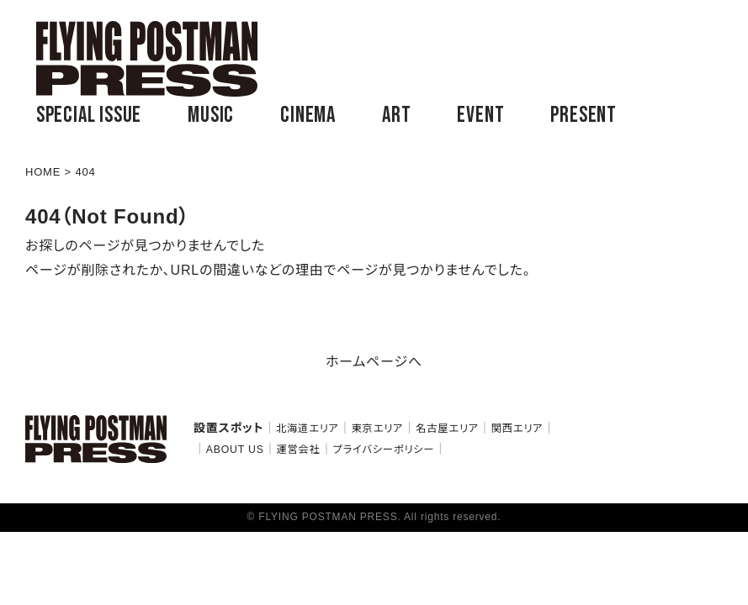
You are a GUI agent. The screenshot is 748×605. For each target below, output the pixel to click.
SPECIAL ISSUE (88, 116)
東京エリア (378, 428)
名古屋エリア (447, 428)
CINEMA (308, 116)
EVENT (480, 116)
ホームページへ (374, 362)
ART (396, 116)
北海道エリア (307, 428)
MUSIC (211, 116)
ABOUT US (235, 449)
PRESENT (583, 116)
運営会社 (298, 449)
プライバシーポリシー (383, 449)
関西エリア (517, 428)
